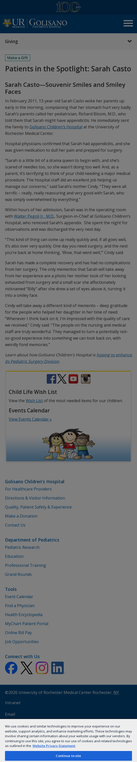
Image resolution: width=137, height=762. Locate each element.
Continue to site (68, 755)
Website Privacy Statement (53, 745)
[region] (68, 740)
